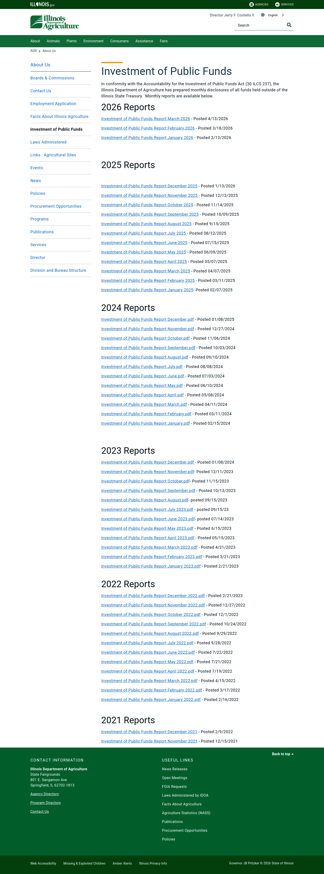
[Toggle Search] (289, 25)
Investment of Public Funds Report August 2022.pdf (150, 633)
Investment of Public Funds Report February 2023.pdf (151, 556)
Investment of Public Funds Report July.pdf (141, 366)
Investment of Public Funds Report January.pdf (145, 423)
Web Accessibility (43, 863)
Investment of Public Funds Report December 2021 (149, 731)
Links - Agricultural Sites (53, 155)
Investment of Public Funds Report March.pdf (144, 404)
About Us (40, 64)
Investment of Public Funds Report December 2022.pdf (153, 595)
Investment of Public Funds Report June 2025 (144, 242)
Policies (37, 193)
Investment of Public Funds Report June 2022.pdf (148, 652)
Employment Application (53, 103)
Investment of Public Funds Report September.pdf (148, 347)
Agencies (258, 4)
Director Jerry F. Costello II (232, 15)
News (35, 180)
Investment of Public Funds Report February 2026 (148, 128)
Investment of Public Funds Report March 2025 (145, 271)
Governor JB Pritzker (244, 863)
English (273, 15)
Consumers (119, 41)
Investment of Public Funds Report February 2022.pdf (151, 690)
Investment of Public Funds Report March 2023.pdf (149, 547)
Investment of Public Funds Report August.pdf (144, 357)
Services (284, 4)
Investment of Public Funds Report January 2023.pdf (151, 566)
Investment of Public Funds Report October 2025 (147, 204)
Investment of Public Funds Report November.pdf (147, 328)
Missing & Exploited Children (84, 863)
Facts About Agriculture (182, 804)
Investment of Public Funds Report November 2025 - (150, 195)
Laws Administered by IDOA (185, 795)
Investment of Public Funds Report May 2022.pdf (147, 661)
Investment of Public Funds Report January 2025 (147, 290)
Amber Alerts (122, 863)
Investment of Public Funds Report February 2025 (148, 280)
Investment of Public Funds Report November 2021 (149, 741)
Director (37, 257)
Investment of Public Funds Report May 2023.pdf (147, 528)
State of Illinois (283, 863)
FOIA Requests (174, 786)
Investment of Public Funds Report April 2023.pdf (147, 537)
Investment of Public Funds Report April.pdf (142, 395)
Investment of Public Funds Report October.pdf (145, 338)
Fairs (164, 41)
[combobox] (276, 15)
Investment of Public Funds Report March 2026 (145, 118)
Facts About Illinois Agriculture (59, 116)
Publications (42, 231)
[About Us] (49, 51)
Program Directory (45, 803)
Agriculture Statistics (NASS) (186, 813)
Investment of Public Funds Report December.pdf (147, 319)
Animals (53, 41)
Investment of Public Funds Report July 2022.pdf (147, 642)
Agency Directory (44, 794)
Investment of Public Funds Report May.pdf (142, 385)
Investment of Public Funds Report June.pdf (142, 376)
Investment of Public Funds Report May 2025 (143, 252)
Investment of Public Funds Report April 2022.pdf (147, 671)
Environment (93, 41)
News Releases (175, 769)
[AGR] (34, 51)
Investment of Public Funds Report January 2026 (147, 137)
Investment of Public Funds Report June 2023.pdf (148, 519)
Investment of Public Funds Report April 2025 (144, 261)
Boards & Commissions (52, 78)
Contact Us (40, 90)
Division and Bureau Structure (58, 270)
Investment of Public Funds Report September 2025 (150, 214)
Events (36, 167)
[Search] (264, 25)
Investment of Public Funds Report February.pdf (146, 413)
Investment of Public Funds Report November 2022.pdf (153, 605)
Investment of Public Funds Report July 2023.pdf (147, 509)
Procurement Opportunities (55, 206)
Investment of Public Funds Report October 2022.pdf (150, 614)
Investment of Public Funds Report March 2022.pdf (149, 680)
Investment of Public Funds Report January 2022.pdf (151, 699)
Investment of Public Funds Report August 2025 (146, 223)
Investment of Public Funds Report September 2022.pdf (153, 624)
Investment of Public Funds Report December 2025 (149, 186)
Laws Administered (48, 142)
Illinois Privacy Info (153, 863)
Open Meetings (174, 778)
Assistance (144, 41)
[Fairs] (171, 40)
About (35, 41)
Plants (72, 41)
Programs (39, 219)
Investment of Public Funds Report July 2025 (143, 233)
